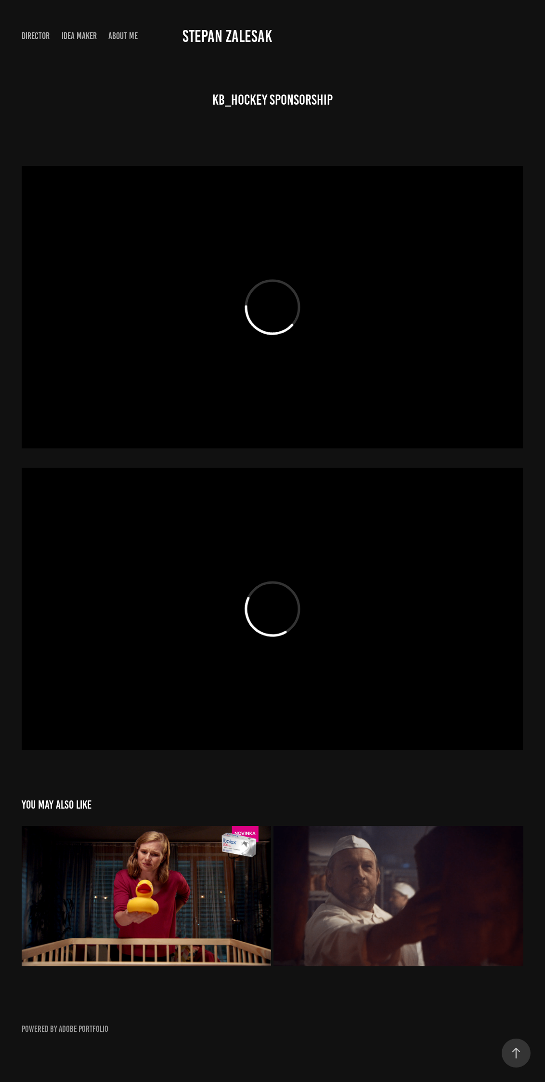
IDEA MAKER (79, 36)
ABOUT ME (123, 36)
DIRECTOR (36, 36)
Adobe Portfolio (83, 1029)
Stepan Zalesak (227, 36)
